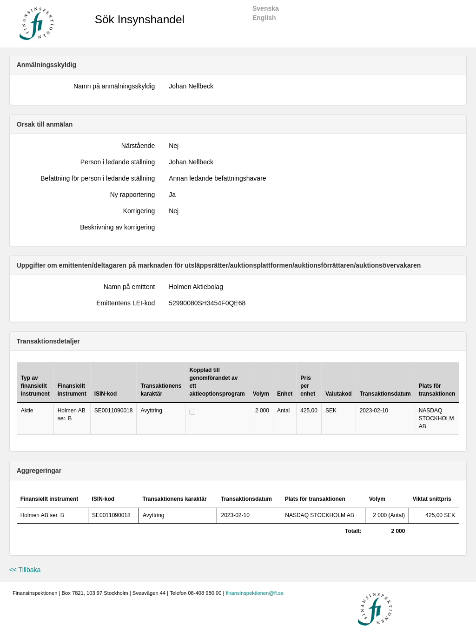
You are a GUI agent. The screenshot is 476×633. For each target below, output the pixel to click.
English (264, 17)
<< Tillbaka (25, 569)
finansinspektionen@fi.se (255, 593)
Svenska (265, 8)
